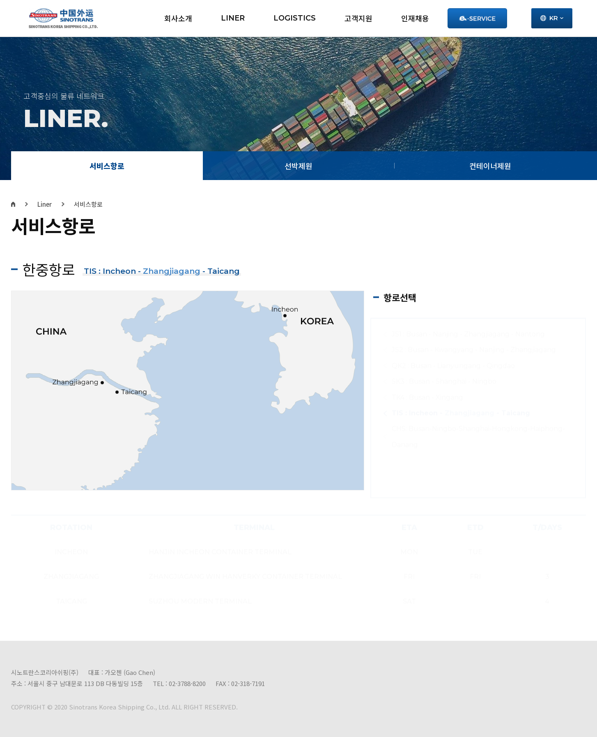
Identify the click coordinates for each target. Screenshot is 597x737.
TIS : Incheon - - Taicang (461, 413)
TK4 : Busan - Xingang (427, 397)
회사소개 (178, 18)
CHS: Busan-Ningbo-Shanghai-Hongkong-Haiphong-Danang (478, 436)
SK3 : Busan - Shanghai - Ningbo (444, 381)
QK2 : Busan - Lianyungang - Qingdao (453, 366)
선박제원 (298, 165)
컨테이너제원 (490, 165)
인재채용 (415, 18)
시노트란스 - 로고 (63, 18)
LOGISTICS (294, 18)
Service (477, 18)
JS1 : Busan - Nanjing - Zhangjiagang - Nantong (468, 334)
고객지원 (358, 18)
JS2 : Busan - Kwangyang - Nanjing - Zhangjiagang (474, 349)
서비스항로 (107, 165)
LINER (233, 18)
